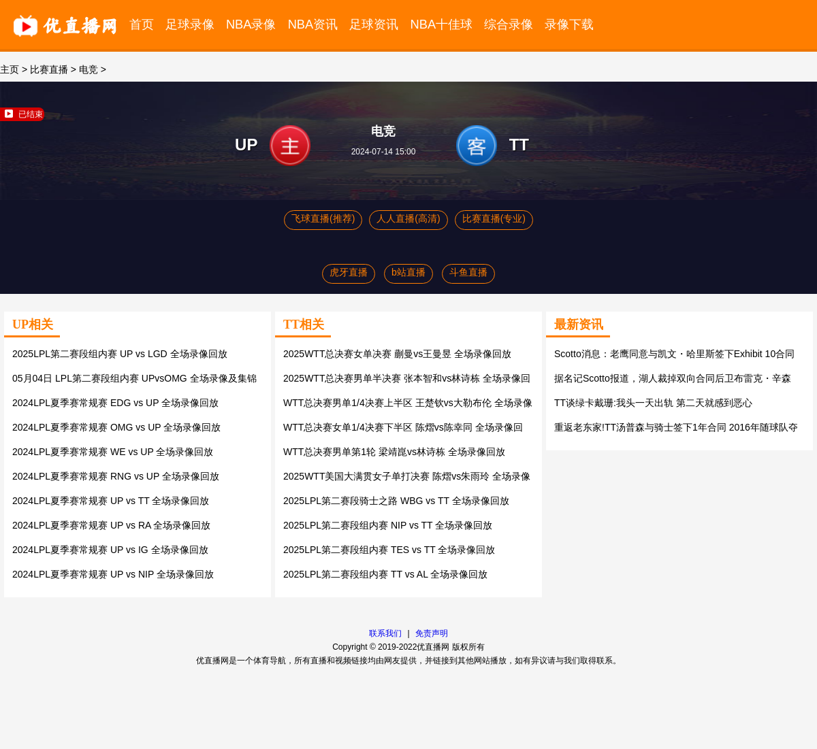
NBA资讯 (313, 24)
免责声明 (431, 633)
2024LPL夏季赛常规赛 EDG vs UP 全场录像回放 (115, 402)
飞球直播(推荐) (323, 218)
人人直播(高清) (408, 218)
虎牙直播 (349, 272)
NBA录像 (251, 24)
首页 (141, 24)
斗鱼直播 (468, 272)
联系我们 (385, 633)
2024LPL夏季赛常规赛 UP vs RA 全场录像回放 (111, 525)
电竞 (88, 69)
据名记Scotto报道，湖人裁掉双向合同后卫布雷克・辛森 (672, 378)
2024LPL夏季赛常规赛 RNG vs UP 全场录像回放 (115, 476)
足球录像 (189, 24)
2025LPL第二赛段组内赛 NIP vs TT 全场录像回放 (387, 525)
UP (246, 144)
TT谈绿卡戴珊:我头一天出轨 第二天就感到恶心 (653, 402)
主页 (9, 69)
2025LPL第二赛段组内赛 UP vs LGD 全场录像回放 (119, 353)
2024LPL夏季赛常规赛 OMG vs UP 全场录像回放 (116, 427)
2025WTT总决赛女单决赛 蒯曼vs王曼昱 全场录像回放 (397, 353)
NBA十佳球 (442, 24)
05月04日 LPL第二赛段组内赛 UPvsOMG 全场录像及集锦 (134, 378)
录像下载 (569, 24)
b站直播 (408, 272)
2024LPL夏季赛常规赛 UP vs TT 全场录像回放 (110, 500)
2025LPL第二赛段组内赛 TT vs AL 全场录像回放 (385, 574)
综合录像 (508, 24)
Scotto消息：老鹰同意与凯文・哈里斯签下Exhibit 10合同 (674, 353)
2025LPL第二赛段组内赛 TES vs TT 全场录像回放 (389, 549)
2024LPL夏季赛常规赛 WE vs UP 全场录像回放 (112, 451)
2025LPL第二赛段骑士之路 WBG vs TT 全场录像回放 (396, 500)
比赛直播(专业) (494, 218)
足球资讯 (373, 24)
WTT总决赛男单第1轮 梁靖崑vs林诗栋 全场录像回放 (394, 451)
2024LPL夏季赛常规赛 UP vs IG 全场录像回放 (110, 549)
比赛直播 (49, 69)
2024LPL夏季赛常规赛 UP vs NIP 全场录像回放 (113, 574)
